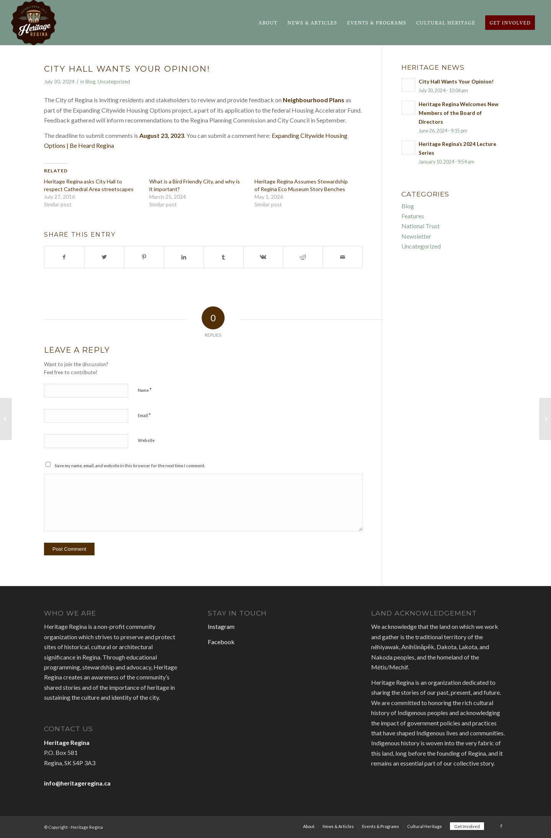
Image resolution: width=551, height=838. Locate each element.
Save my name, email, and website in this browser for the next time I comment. (130, 465)
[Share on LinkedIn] (184, 257)
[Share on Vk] (263, 257)
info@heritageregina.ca (77, 783)
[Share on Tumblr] (223, 257)
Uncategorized (114, 82)
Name (145, 390)
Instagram (221, 626)
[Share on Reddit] (303, 257)
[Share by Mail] (342, 257)
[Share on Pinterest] (144, 257)
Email (144, 415)
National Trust (420, 225)
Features (412, 215)
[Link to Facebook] (501, 826)
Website (146, 440)
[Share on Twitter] (104, 257)
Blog (90, 82)
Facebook (221, 641)
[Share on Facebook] (64, 257)
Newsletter (416, 236)
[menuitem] (267, 22)
